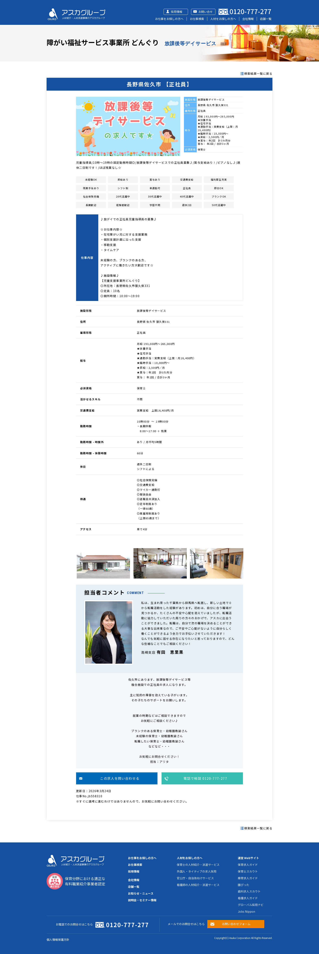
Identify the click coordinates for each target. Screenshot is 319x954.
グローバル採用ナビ (250, 905)
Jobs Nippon (246, 911)
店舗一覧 (265, 19)
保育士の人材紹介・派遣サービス (198, 865)
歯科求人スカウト (249, 891)
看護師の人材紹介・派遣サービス (198, 885)
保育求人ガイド (248, 865)
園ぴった (243, 885)
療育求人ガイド (248, 878)
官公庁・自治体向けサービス (195, 878)
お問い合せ (205, 12)
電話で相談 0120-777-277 (205, 778)
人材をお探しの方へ (223, 19)
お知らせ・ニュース (140, 893)
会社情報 (248, 19)
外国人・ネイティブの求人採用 (196, 871)
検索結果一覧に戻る (258, 73)
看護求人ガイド (248, 898)
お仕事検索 (197, 19)
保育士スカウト (248, 871)
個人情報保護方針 (58, 940)
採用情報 (176, 12)
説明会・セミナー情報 (142, 900)
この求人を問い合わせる (120, 778)
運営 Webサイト (248, 858)
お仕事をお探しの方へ (169, 19)
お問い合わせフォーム (236, 924)
